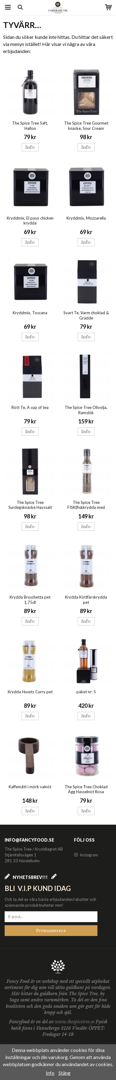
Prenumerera (51, 930)
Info (30, 147)
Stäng (64, 1073)
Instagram (86, 854)
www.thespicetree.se (75, 1021)
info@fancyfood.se (29, 840)
